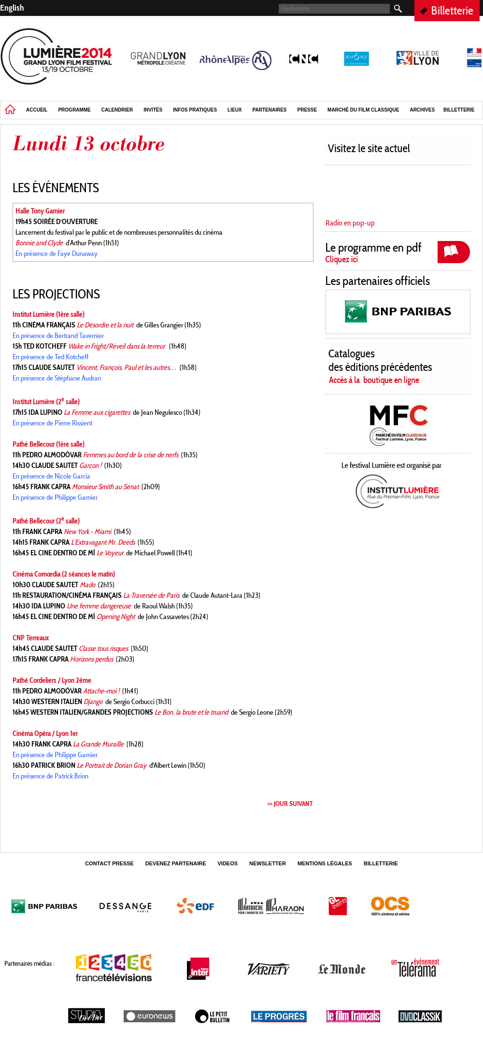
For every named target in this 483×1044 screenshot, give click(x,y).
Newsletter (267, 863)
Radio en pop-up (350, 222)
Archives (422, 110)
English (12, 7)
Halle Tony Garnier (40, 211)
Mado (87, 584)
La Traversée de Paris (151, 595)
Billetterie (452, 10)
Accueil (36, 110)
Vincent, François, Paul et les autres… (126, 367)
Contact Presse (109, 863)
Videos (228, 863)
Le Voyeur (110, 553)
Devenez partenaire (175, 863)
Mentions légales (325, 863)
